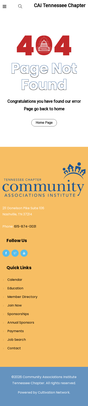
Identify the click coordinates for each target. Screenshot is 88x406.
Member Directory (22, 296)
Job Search (16, 339)
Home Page (44, 123)
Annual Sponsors (20, 322)
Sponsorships (18, 314)
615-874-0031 (25, 226)
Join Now (14, 305)
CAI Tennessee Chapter (60, 5)
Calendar (14, 279)
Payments (15, 331)
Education (15, 288)
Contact (14, 348)
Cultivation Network (54, 392)
